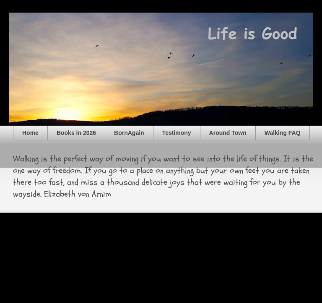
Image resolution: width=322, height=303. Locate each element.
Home (30, 132)
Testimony (176, 132)
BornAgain (129, 132)
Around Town (228, 132)
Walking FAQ (283, 132)
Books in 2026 (76, 132)
